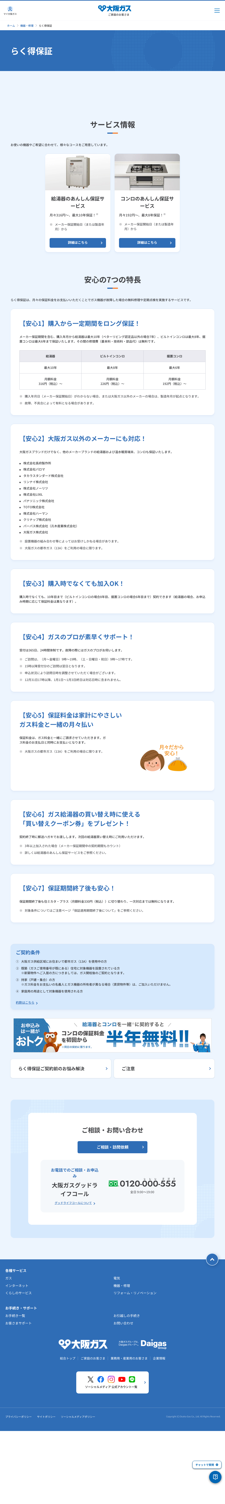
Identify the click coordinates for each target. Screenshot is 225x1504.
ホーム (11, 25)
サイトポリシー (46, 1495)
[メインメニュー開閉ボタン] (217, 11)
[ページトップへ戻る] (212, 1337)
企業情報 (159, 1436)
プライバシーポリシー (18, 1495)
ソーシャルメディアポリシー (78, 1495)
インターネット (16, 1363)
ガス (8, 1356)
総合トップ (67, 1436)
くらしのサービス (18, 1371)
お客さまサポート (18, 1401)
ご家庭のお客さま (93, 1436)
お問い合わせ (123, 1401)
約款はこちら (25, 1080)
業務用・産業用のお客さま (129, 1436)
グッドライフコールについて (73, 1281)
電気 (116, 1356)
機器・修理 (26, 25)
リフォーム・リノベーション (134, 1371)
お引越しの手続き (126, 1393)
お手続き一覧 (15, 1393)
